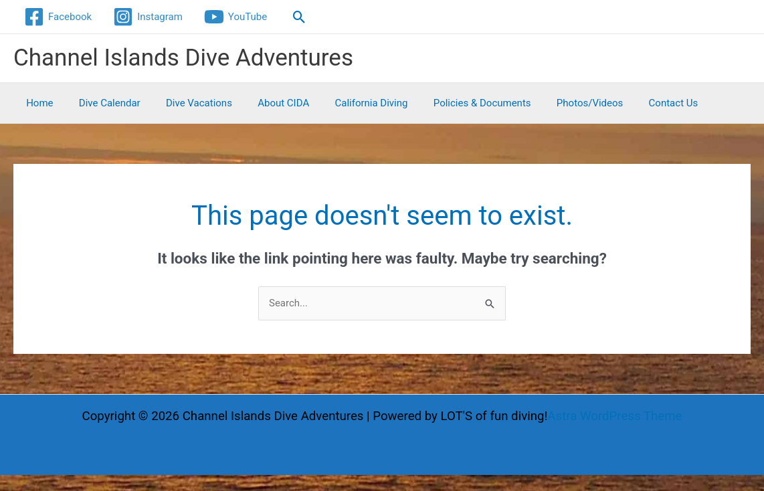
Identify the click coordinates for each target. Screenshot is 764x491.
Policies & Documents (451, 103)
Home (36, 103)
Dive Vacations (185, 103)
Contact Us (631, 103)
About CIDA (264, 103)
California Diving (346, 103)
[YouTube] (235, 17)
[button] (299, 17)
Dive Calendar (101, 103)
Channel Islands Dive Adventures (183, 58)
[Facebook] (58, 17)
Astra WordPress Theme (614, 416)
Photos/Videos (553, 103)
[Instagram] (148, 17)
